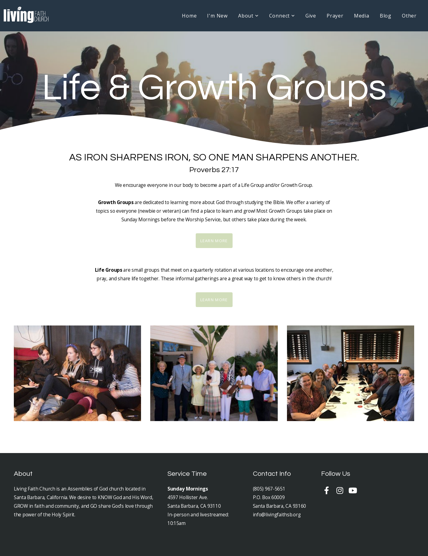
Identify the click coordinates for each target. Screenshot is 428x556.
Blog (385, 15)
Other (409, 15)
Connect (282, 15)
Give (310, 15)
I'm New (217, 15)
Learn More (214, 240)
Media (361, 15)
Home (189, 15)
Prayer (335, 15)
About (248, 15)
